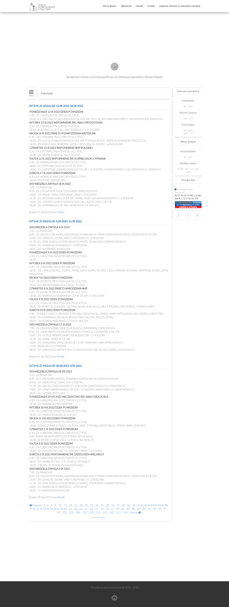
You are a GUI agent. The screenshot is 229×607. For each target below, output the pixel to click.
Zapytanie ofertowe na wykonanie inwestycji (179, 6)
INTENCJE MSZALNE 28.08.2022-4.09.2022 (55, 365)
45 (156, 505)
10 (59, 505)
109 (91, 512)
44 (152, 505)
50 (34, 508)
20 (86, 505)
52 (41, 508)
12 (65, 505)
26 (102, 505)
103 (71, 512)
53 (44, 508)
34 (123, 505)
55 (51, 508)
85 (133, 508)
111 (98, 512)
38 (133, 505)
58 (61, 508)
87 (138, 508)
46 (159, 505)
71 (96, 508)
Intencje (139, 6)
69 (91, 508)
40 (138, 505)
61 (70, 508)
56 (54, 508)
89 (144, 508)
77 (112, 508)
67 (86, 508)
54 (47, 508)
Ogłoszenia (126, 6)
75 (107, 508)
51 (37, 508)
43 (149, 505)
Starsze (135, 512)
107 (84, 512)
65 (80, 508)
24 (96, 505)
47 (163, 505)
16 (75, 505)
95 (159, 508)
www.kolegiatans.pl (41, 561)
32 (117, 505)
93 (154, 508)
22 (91, 505)
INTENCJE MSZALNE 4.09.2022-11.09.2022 (55, 221)
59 (65, 508)
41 (142, 505)
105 (78, 512)
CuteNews (102, 517)
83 (128, 508)
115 (112, 512)
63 (75, 508)
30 (112, 505)
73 (102, 508)
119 (125, 512)
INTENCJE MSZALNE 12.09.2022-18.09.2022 (56, 105)
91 (149, 508)
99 (58, 512)
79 (117, 508)
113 (105, 512)
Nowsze (35, 505)
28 (107, 505)
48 (166, 505)
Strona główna (109, 6)
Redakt (60, 212)
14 (70, 505)
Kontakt (151, 6)
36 (128, 505)
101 (64, 512)
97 (165, 508)
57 (58, 508)
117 (118, 512)
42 (145, 505)
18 (80, 505)
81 (123, 508)
